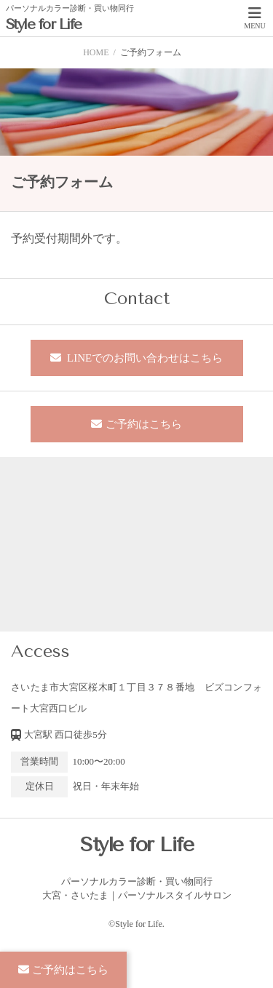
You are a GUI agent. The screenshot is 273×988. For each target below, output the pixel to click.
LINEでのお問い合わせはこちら (143, 358)
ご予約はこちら (144, 424)
